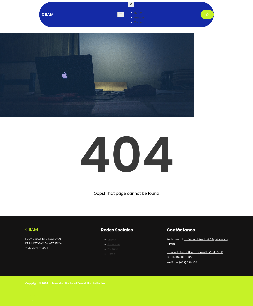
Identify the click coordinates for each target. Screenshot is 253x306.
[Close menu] (131, 4)
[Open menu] (120, 14)
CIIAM (48, 14)
